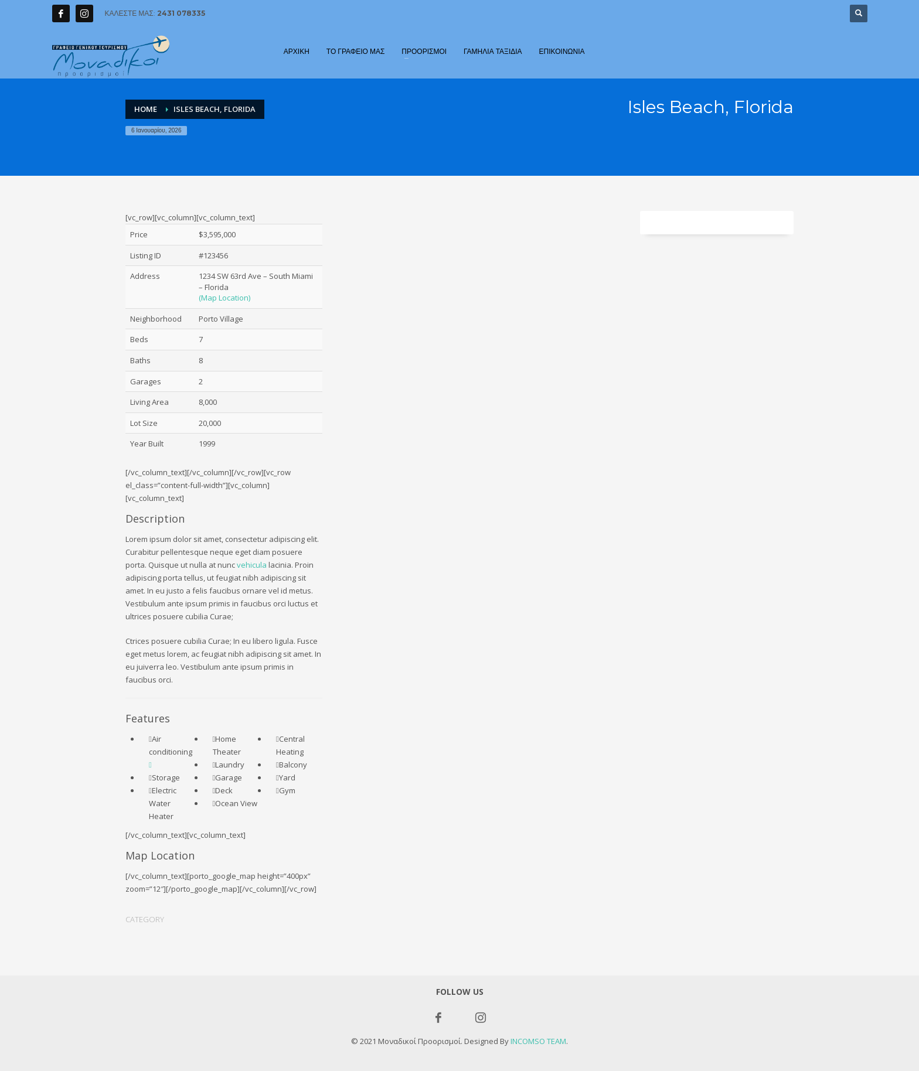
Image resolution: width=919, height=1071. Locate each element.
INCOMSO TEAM (538, 1041)
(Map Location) (224, 297)
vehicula (252, 565)
